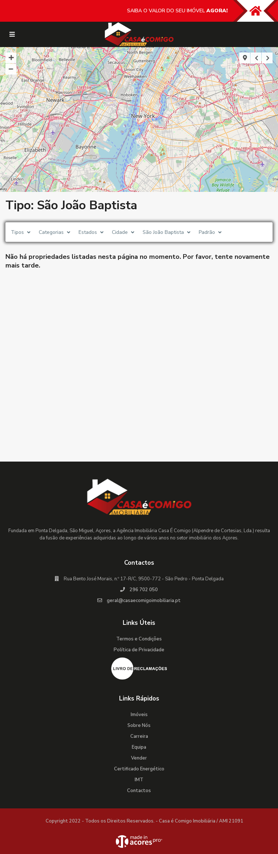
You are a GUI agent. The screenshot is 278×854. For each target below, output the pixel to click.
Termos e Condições (139, 639)
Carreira (139, 736)
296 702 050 (144, 589)
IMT (139, 780)
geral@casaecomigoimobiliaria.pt (144, 600)
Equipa (139, 747)
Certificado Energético (139, 769)
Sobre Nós (139, 725)
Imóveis (139, 714)
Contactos (139, 790)
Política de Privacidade (139, 650)
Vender (139, 758)
